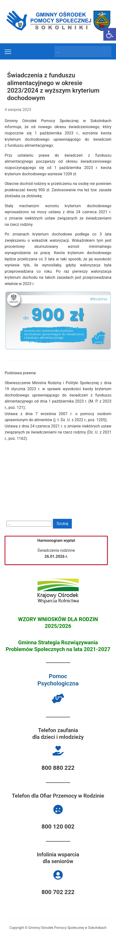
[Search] (78, 51)
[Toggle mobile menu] (8, 51)
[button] (109, 34)
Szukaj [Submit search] (105, 51)
